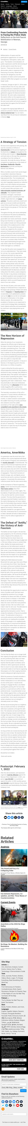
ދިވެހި (10, 1031)
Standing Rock (19, 292)
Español (9, 1011)
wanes (3, 486)
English (3, 1011)
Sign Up (23, 1090)
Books (2, 4)
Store (22, 4)
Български (9, 1018)
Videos (3, 978)
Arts (2, 967)
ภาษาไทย (4, 1029)
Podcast (4, 998)
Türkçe (3, 1022)
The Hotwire (9, 1002)
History (8, 969)
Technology (5, 971)
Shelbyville (11, 164)
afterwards (15, 385)
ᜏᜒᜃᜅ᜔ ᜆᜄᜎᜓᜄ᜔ (11, 1033)
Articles (4, 965)
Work (14, 989)
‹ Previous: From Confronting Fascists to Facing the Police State (14, 825)
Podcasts (17, 4)
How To (14, 969)
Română (19, 1025)
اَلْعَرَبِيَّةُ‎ (3, 1027)
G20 (9, 296)
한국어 (14, 1025)
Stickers (20, 976)
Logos (13, 978)
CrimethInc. (4, 1)
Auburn (13, 152)
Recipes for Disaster (15, 991)
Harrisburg (4, 164)
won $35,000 (9, 779)
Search (3, 6)
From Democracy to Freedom (11, 987)
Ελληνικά (15, 1016)
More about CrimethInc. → (17, 1060)
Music (9, 978)
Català (7, 1031)
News (19, 969)
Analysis (5, 49)
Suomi (21, 1016)
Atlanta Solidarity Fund (7, 113)
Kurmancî (21, 1031)
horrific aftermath (8, 462)
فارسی (9, 1022)
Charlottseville (5, 150)
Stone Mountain (21, 154)
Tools (12, 4)
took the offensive (12, 775)
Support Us (24, 1)
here (8, 117)
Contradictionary (6, 989)
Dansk (19, 1027)
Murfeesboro (5, 166)
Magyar (22, 1020)
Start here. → (21, 1069)
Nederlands (15, 1022)
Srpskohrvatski (6, 1025)
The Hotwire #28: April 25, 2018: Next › (11, 828)
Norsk (3, 1033)
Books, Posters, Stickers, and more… (13, 1007)
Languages (9, 6)
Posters (14, 976)
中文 (14, 1018)
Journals (8, 976)
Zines (3, 976)
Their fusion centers (7, 489)
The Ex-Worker (6, 1000)
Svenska (13, 1027)
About (15, 6)
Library (7, 4)
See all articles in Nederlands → (10, 8)
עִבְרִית (23, 1027)
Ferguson (9, 292)
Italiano (15, 1011)
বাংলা (8, 1027)
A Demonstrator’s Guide (17, 971)
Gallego (15, 1031)
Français (4, 1013)
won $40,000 (5, 783)
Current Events (12, 49)
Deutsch (21, 1011)
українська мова (14, 1029)
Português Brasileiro (14, 1013)
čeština (11, 1020)
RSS (8, 964)
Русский (4, 1016)
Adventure (8, 967)
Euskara (16, 1020)
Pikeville (17, 164)
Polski (10, 1016)
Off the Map (12, 996)
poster (19, 807)
